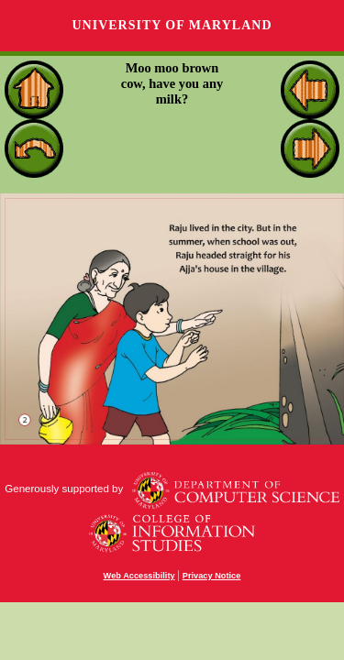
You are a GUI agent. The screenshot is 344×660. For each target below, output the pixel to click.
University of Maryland (172, 25)
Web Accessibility (139, 575)
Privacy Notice (212, 575)
